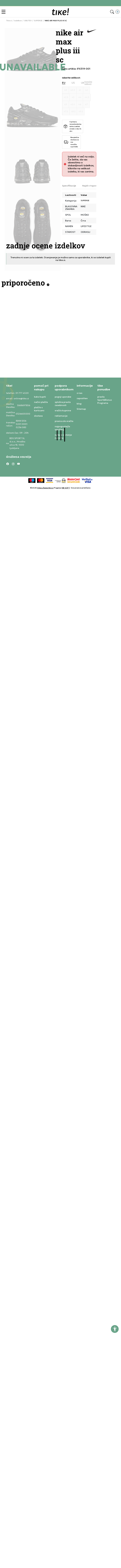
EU (63, 82)
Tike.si (9, 21)
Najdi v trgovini (90, 185)
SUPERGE (38, 21)
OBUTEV (28, 21)
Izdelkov (18, 21)
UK (82, 82)
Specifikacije (69, 185)
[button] (4, 12)
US (73, 82)
